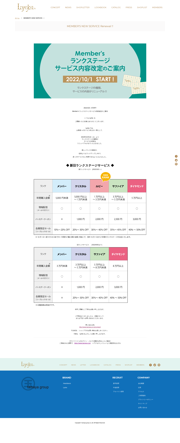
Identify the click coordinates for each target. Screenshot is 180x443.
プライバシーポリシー (145, 399)
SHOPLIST (142, 7)
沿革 (139, 387)
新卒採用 (116, 383)
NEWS (68, 7)
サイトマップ (142, 403)
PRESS (129, 7)
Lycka (65, 387)
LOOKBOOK (100, 7)
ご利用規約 (142, 395)
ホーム (17, 18)
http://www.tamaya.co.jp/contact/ (90, 327)
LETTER (83, 365)
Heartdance (67, 383)
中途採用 (116, 387)
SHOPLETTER (83, 7)
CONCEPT (55, 7)
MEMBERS (157, 7)
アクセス (141, 391)
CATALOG (116, 7)
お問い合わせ (142, 407)
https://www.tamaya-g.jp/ (82, 343)
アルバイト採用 (118, 391)
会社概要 (141, 383)
